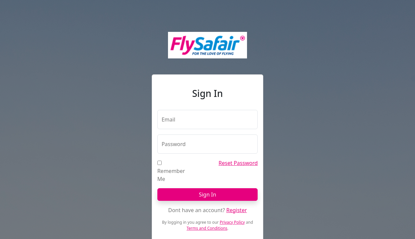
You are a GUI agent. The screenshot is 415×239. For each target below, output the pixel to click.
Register (236, 210)
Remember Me (171, 175)
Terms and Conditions (207, 228)
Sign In (207, 194)
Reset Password (238, 163)
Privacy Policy (232, 222)
